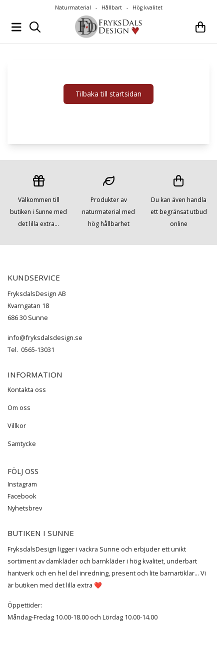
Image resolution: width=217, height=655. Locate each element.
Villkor (17, 425)
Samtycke (22, 443)
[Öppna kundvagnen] (201, 27)
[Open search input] (35, 27)
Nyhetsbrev (25, 508)
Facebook (22, 496)
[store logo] (109, 27)
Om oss (19, 407)
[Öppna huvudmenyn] (17, 27)
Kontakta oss (27, 389)
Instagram (22, 484)
